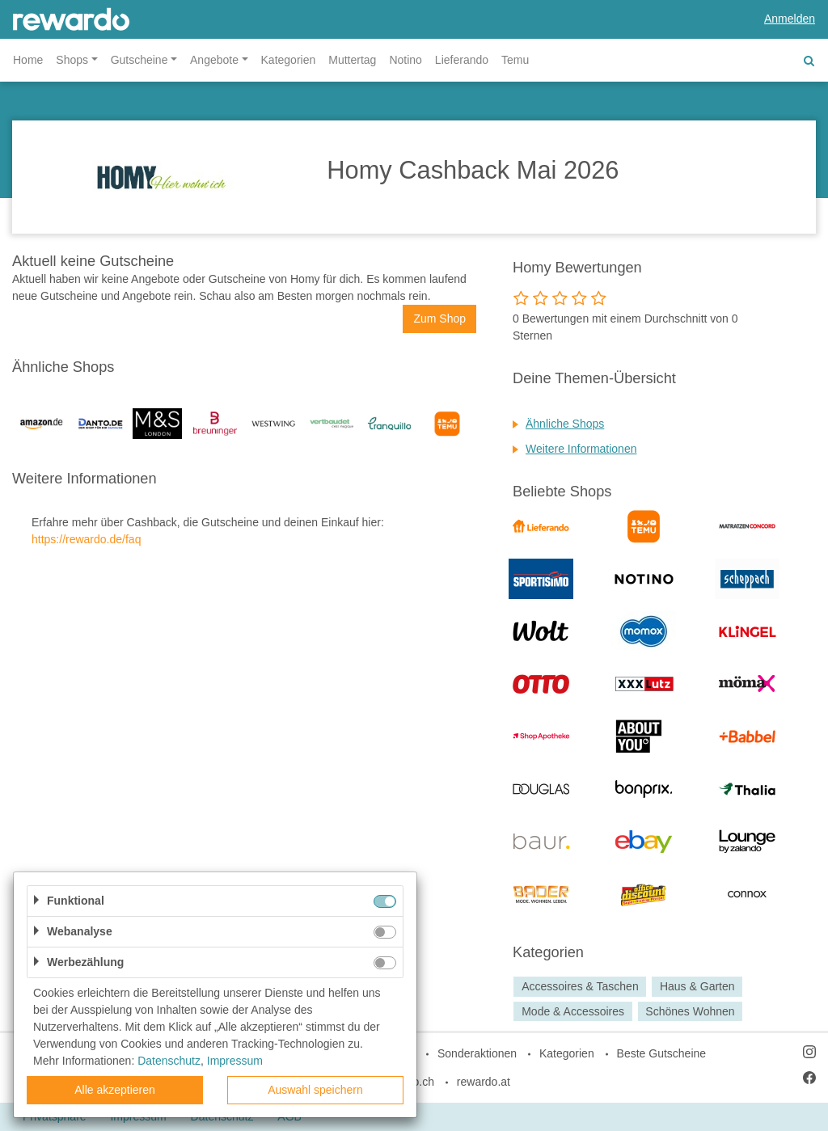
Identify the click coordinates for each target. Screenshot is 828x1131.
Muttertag (352, 59)
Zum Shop (439, 318)
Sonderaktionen (477, 1053)
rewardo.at (483, 1081)
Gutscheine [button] (139, 59)
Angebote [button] (214, 59)
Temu (515, 59)
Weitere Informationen (581, 448)
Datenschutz (169, 1060)
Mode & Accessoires (573, 1011)
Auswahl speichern (315, 1089)
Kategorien (288, 59)
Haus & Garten (697, 986)
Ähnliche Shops (565, 423)
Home (28, 59)
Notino (405, 59)
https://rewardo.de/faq (86, 539)
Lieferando (461, 59)
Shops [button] (72, 59)
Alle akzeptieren (114, 1089)
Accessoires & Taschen (580, 986)
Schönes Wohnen (689, 1011)
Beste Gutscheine (662, 1053)
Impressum (235, 1060)
